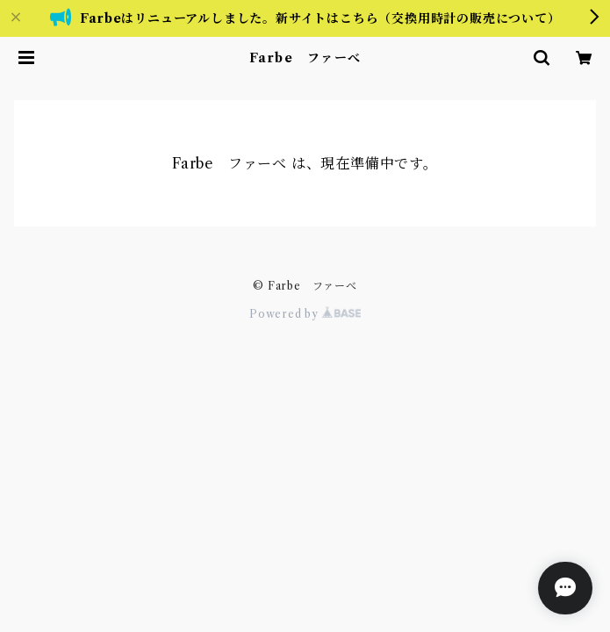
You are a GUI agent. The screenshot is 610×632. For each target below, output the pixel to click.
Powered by (305, 313)
